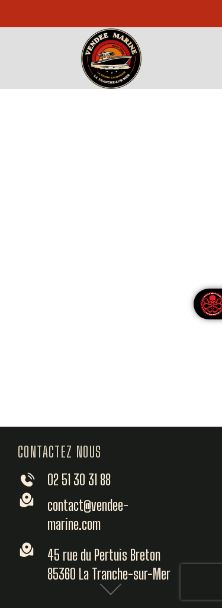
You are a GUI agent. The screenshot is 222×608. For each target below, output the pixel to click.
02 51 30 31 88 (79, 479)
